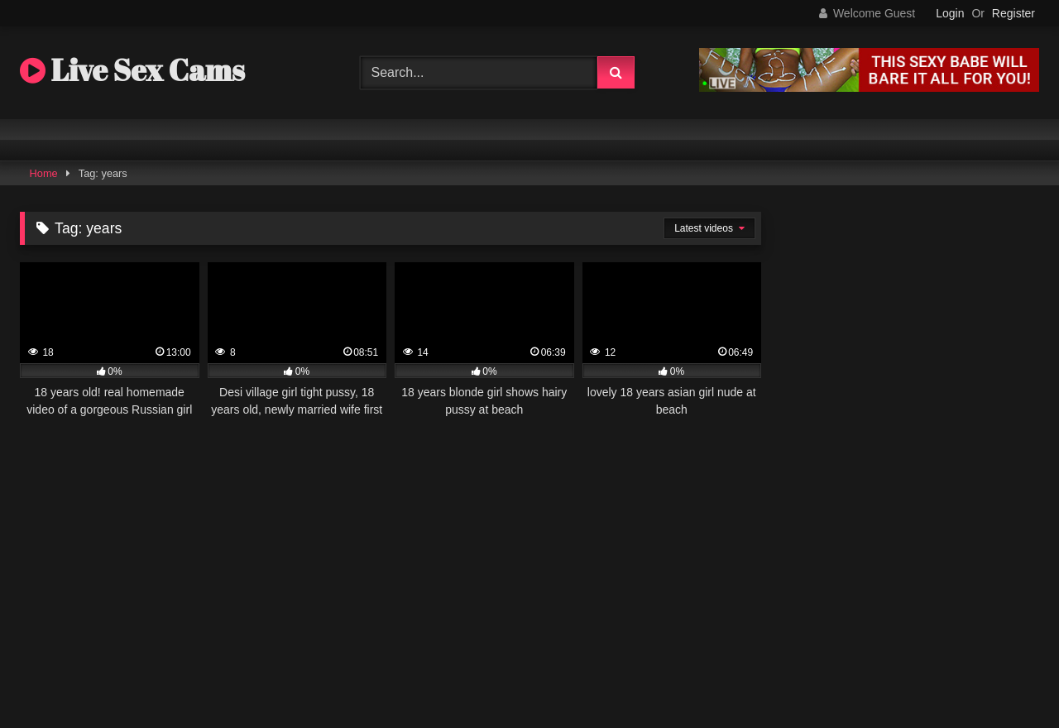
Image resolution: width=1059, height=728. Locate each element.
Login (950, 13)
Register (1013, 13)
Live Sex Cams (132, 69)
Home (44, 173)
